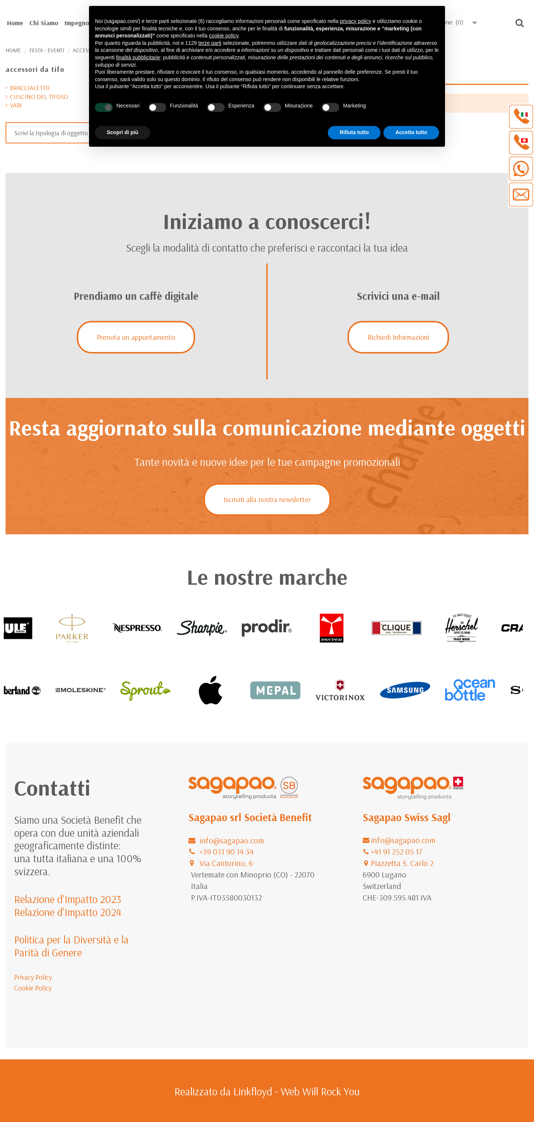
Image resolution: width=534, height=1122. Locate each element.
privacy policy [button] (355, 21)
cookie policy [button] (223, 36)
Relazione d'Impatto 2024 (67, 912)
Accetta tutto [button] (411, 132)
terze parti (209, 43)
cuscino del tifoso (39, 96)
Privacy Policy (33, 977)
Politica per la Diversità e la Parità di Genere (71, 946)
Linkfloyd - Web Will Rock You (296, 1091)
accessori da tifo (35, 69)
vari (16, 105)
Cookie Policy (33, 987)
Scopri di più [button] (122, 132)
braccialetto (30, 88)
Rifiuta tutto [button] (354, 132)
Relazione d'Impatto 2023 (67, 899)
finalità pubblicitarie (138, 57)
